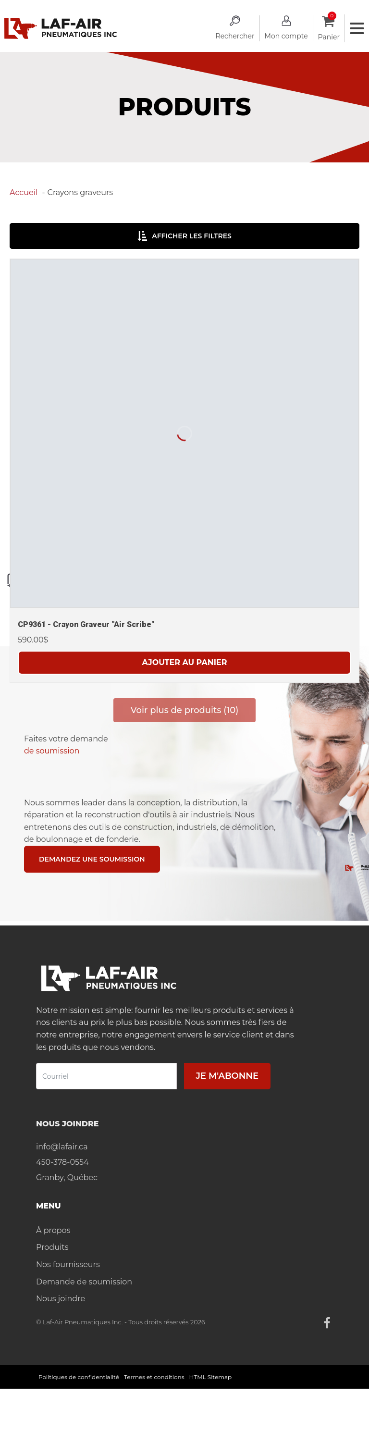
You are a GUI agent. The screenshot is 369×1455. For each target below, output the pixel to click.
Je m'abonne (227, 1076)
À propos (53, 1230)
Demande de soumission (84, 1281)
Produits (52, 1247)
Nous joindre (60, 1298)
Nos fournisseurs (68, 1264)
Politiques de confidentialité (78, 1377)
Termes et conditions (154, 1377)
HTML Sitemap (210, 1377)
